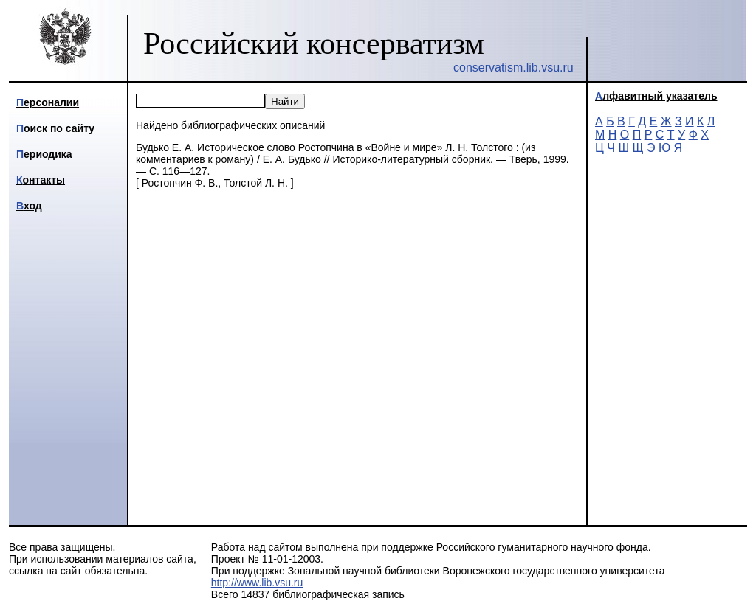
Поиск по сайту (55, 128)
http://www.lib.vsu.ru (257, 582)
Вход (29, 206)
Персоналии (47, 102)
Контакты (40, 180)
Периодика (44, 154)
